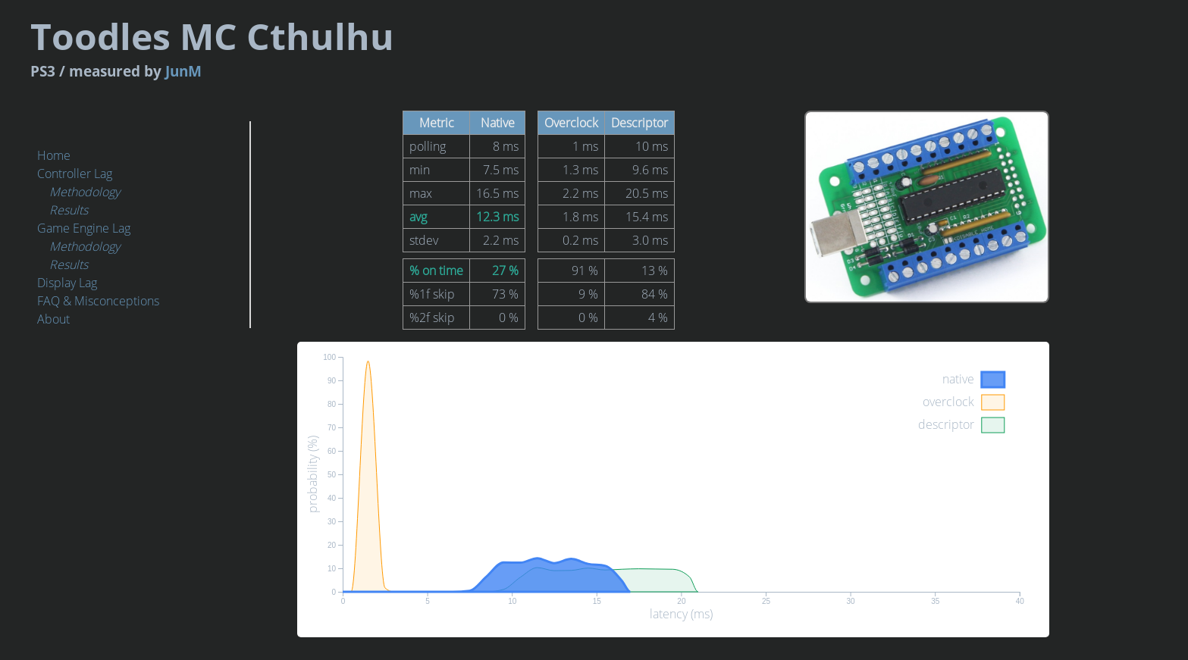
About (53, 319)
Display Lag (67, 282)
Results (68, 210)
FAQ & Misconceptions (98, 300)
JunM (415, 63)
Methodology (84, 191)
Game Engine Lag (83, 228)
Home (54, 155)
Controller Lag (74, 173)
